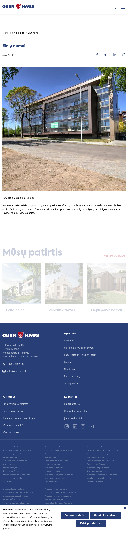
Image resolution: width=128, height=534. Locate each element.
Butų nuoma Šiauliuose (11, 500)
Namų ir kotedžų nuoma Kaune (56, 461)
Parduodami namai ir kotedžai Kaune (59, 450)
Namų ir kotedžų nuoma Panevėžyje (58, 503)
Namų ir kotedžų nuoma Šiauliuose (15, 503)
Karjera (67, 362)
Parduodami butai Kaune (54, 447)
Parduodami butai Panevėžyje (56, 489)
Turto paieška (71, 383)
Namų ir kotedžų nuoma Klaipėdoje (100, 461)
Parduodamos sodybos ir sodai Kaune (59, 475)
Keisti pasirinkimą (90, 523)
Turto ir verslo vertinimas (15, 404)
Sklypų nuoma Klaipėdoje (96, 471)
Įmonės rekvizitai (73, 418)
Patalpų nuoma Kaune (53, 464)
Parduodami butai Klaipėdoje (98, 447)
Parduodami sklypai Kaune (55, 468)
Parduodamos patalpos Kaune (56, 454)
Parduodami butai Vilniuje (12, 447)
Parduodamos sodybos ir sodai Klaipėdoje (103, 475)
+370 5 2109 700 (13, 364)
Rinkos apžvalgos (73, 376)
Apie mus (69, 341)
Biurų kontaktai (72, 404)
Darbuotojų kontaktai (75, 411)
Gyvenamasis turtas (12, 411)
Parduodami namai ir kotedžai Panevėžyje (60, 493)
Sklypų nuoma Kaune (52, 471)
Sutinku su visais (74, 515)
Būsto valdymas (10, 432)
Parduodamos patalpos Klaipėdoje (100, 454)
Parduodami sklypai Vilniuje (12, 468)
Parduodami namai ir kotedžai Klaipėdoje (102, 450)
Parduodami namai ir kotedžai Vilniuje (16, 450)
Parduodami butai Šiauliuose (13, 489)
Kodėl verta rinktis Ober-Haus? (80, 355)
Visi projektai (110, 259)
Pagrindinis (7, 33)
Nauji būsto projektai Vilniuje (13, 478)
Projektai (20, 33)
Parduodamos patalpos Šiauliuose (15, 496)
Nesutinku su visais (105, 515)
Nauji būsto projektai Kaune (55, 478)
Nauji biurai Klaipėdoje (95, 482)
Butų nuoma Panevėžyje (54, 500)
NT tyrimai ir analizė (12, 425)
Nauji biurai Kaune (52, 482)
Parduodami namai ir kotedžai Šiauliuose (17, 493)
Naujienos (69, 369)
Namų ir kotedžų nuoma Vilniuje (14, 461)
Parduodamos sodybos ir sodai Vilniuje (17, 475)
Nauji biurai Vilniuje (9, 482)
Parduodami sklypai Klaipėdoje (98, 468)
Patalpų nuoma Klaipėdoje (97, 464)
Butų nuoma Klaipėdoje (96, 457)
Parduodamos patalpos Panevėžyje (58, 496)
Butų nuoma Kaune (52, 457)
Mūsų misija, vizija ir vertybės (79, 348)
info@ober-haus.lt (14, 371)
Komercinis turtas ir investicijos (18, 418)
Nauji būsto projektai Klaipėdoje (99, 478)
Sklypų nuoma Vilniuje (10, 471)
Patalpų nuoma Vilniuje (11, 464)
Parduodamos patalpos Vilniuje (14, 454)
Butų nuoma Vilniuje (10, 457)
